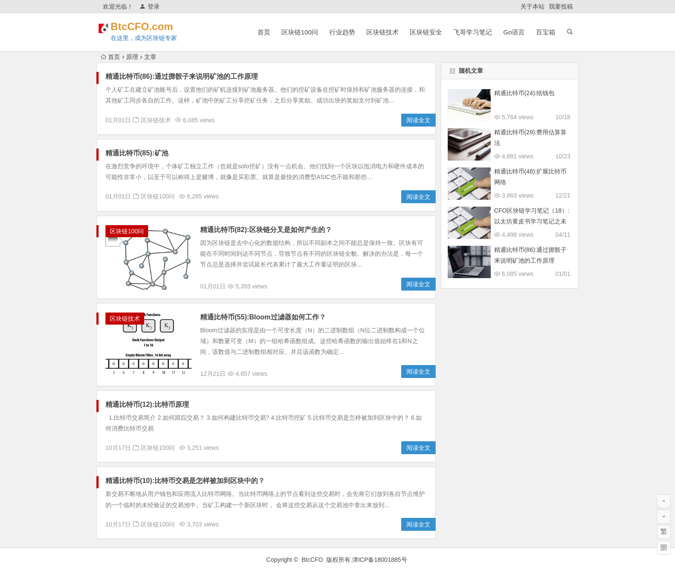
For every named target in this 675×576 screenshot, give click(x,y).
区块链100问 (300, 32)
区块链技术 (382, 32)
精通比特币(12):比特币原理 (147, 404)
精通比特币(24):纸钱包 (524, 93)
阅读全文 (418, 120)
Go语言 (514, 32)
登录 (149, 6)
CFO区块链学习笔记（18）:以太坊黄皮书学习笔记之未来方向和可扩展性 (532, 221)
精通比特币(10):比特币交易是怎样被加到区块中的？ (185, 480)
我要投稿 (561, 6)
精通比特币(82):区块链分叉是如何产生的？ (266, 229)
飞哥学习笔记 (472, 32)
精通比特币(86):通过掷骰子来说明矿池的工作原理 (181, 76)
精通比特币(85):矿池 (136, 153)
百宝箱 (545, 32)
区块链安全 (426, 32)
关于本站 (532, 6)
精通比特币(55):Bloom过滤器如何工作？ (263, 317)
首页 (263, 32)
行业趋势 (342, 32)
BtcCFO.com (153, 26)
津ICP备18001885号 (380, 559)
